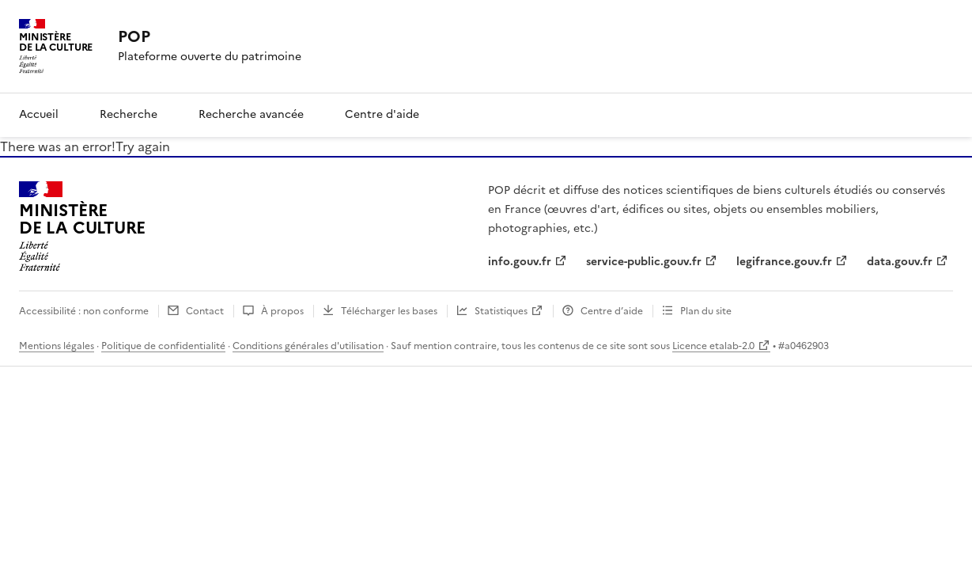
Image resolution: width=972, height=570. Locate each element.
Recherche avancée (251, 114)
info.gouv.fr (519, 261)
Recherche (128, 114)
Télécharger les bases (389, 311)
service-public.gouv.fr (644, 261)
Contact (205, 311)
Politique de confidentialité (163, 346)
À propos (282, 311)
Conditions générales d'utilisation (308, 346)
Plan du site (706, 311)
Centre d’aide (612, 311)
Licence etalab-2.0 (713, 346)
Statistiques (501, 311)
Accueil (39, 114)
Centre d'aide (382, 114)
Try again (142, 146)
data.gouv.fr (899, 261)
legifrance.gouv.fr (784, 261)
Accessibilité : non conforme (84, 311)
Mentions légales (56, 346)
